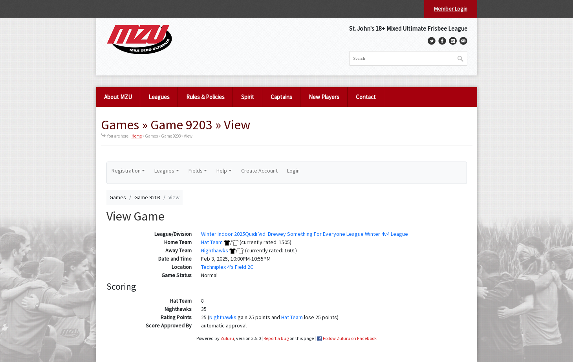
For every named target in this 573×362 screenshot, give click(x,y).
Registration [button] (126, 170)
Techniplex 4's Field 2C (227, 266)
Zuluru (227, 338)
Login (293, 170)
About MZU (118, 97)
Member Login (450, 8)
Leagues (159, 97)
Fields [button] (196, 170)
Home (137, 136)
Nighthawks (214, 250)
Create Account (259, 170)
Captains (281, 97)
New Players (324, 97)
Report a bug (276, 338)
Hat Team (212, 242)
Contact (366, 97)
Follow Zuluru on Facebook (350, 338)
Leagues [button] (164, 170)
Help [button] (221, 170)
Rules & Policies (205, 97)
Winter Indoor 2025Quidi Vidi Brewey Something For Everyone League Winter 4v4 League (304, 233)
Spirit (247, 97)
